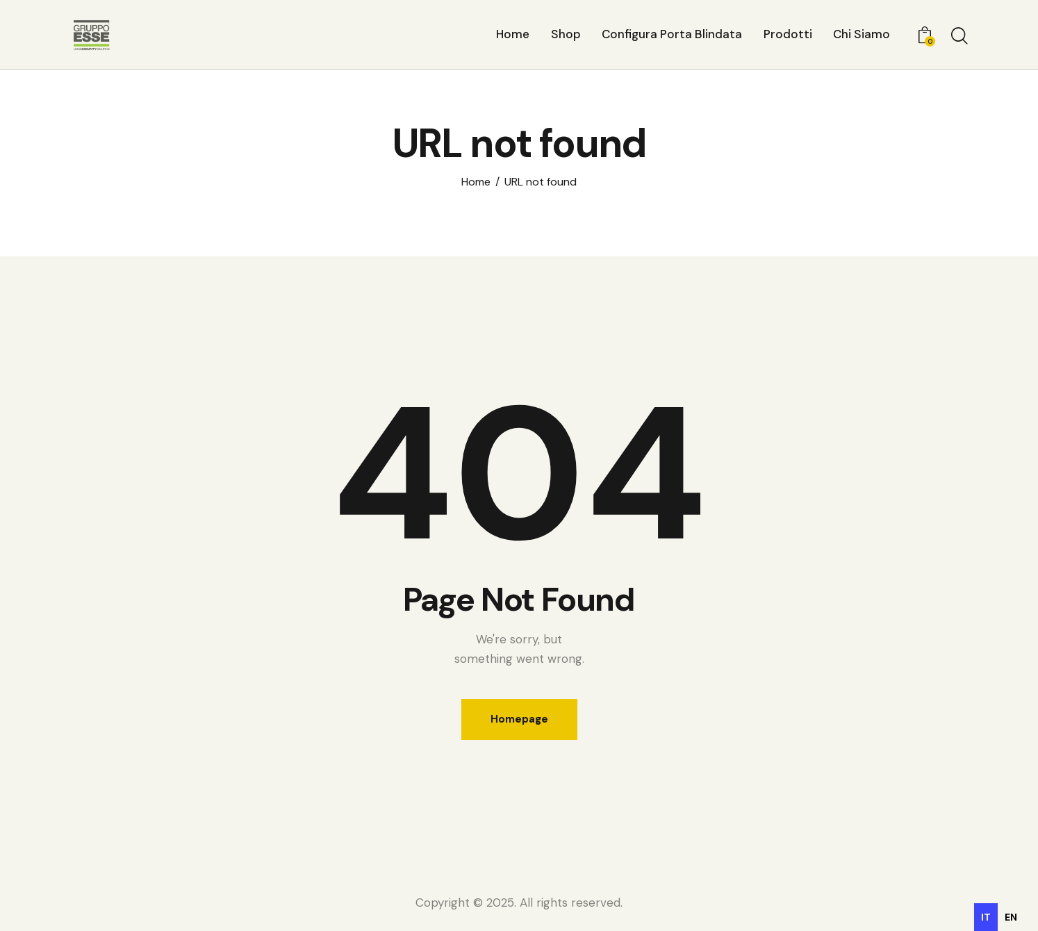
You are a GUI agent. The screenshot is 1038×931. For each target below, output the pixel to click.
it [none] (986, 917)
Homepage (519, 719)
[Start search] (958, 37)
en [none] (1011, 917)
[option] (1011, 917)
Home (476, 182)
